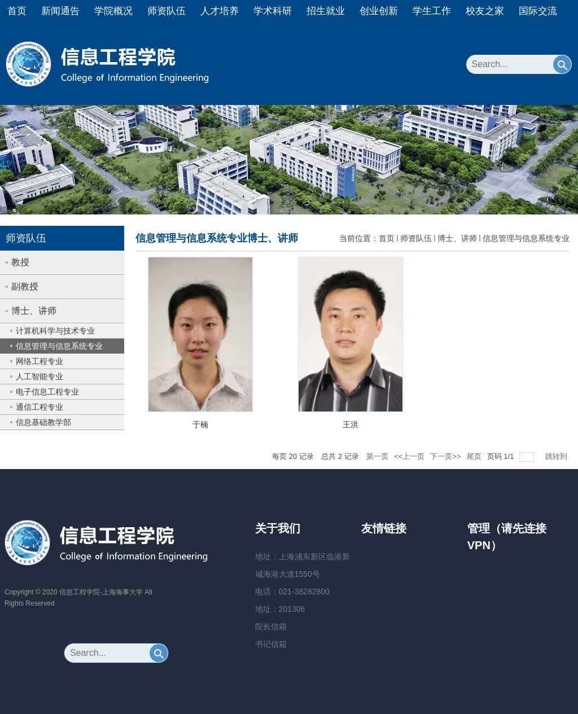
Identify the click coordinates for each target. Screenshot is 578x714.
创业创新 (379, 11)
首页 (17, 11)
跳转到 (557, 456)
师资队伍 (166, 11)
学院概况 (113, 11)
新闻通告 (60, 11)
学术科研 (272, 11)
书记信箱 (271, 644)
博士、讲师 (457, 238)
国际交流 (538, 11)
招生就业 (325, 11)
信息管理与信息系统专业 (526, 238)
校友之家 (485, 11)
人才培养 (219, 11)
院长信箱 (271, 626)
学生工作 (432, 11)
